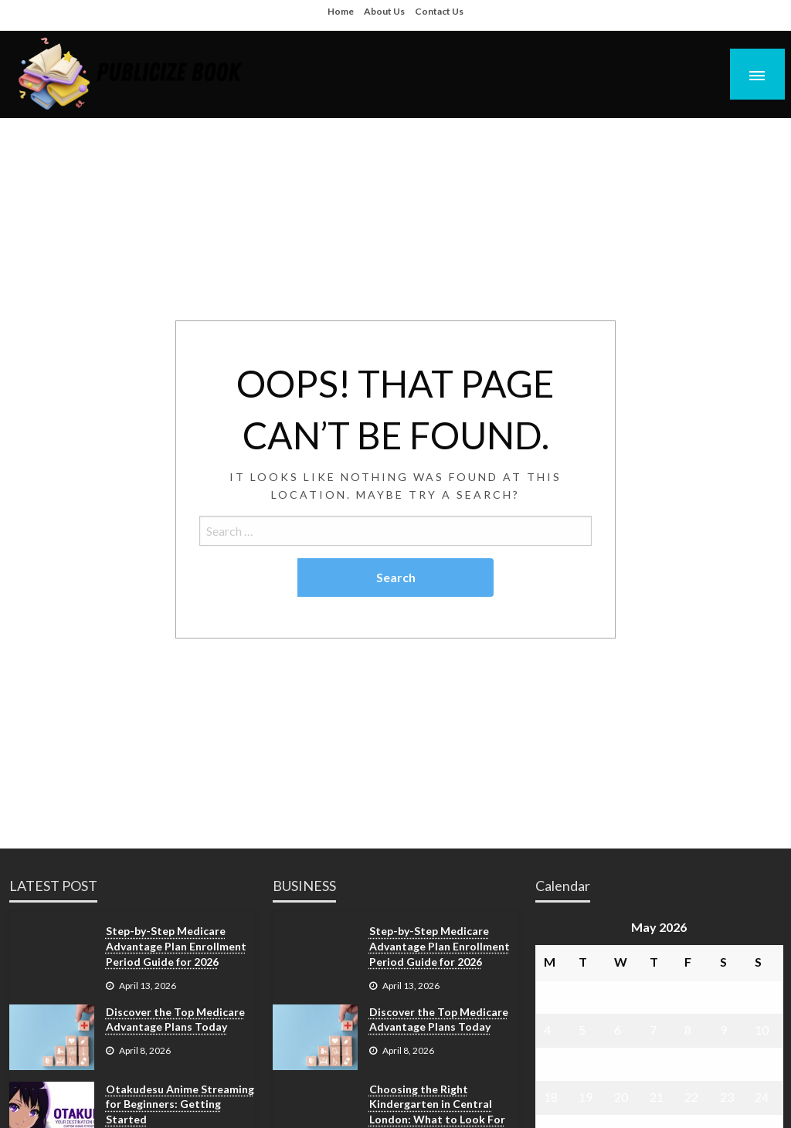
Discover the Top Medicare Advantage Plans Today (175, 1019)
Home (341, 11)
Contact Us (439, 11)
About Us (384, 11)
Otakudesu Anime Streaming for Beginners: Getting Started (180, 1104)
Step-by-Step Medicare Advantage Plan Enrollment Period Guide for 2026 (176, 945)
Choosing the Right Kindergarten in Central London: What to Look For (437, 1104)
